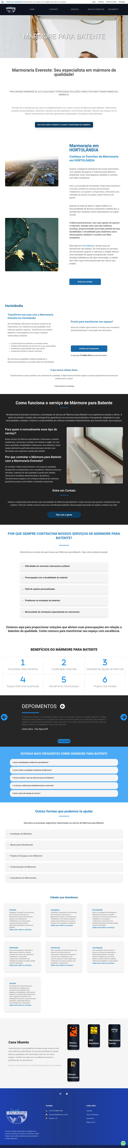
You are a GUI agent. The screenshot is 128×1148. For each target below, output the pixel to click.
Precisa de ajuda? (64, 743)
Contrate (89, 1117)
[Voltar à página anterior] (60, 1100)
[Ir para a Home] (67, 1100)
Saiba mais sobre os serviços (20, 936)
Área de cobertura (92, 1121)
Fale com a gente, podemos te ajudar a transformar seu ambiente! (64, 125)
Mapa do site (90, 1128)
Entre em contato (85, 282)
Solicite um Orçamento (89, 349)
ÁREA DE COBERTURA (96, 9)
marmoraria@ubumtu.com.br (58, 1121)
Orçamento (90, 1125)
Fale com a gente (64, 515)
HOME (32, 9)
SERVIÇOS (75, 9)
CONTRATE (53, 9)
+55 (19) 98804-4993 (56, 1117)
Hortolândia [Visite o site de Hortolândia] (87, 246)
